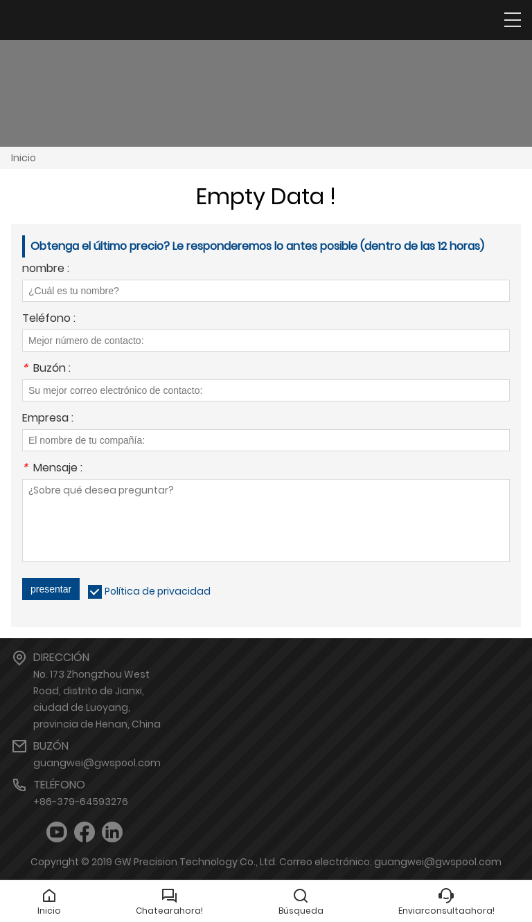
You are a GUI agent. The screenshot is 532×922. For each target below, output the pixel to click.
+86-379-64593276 (80, 801)
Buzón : (46, 369)
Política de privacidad (158, 591)
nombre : (45, 269)
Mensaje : (52, 469)
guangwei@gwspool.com (97, 763)
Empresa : (47, 419)
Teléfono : (49, 319)
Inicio (23, 158)
